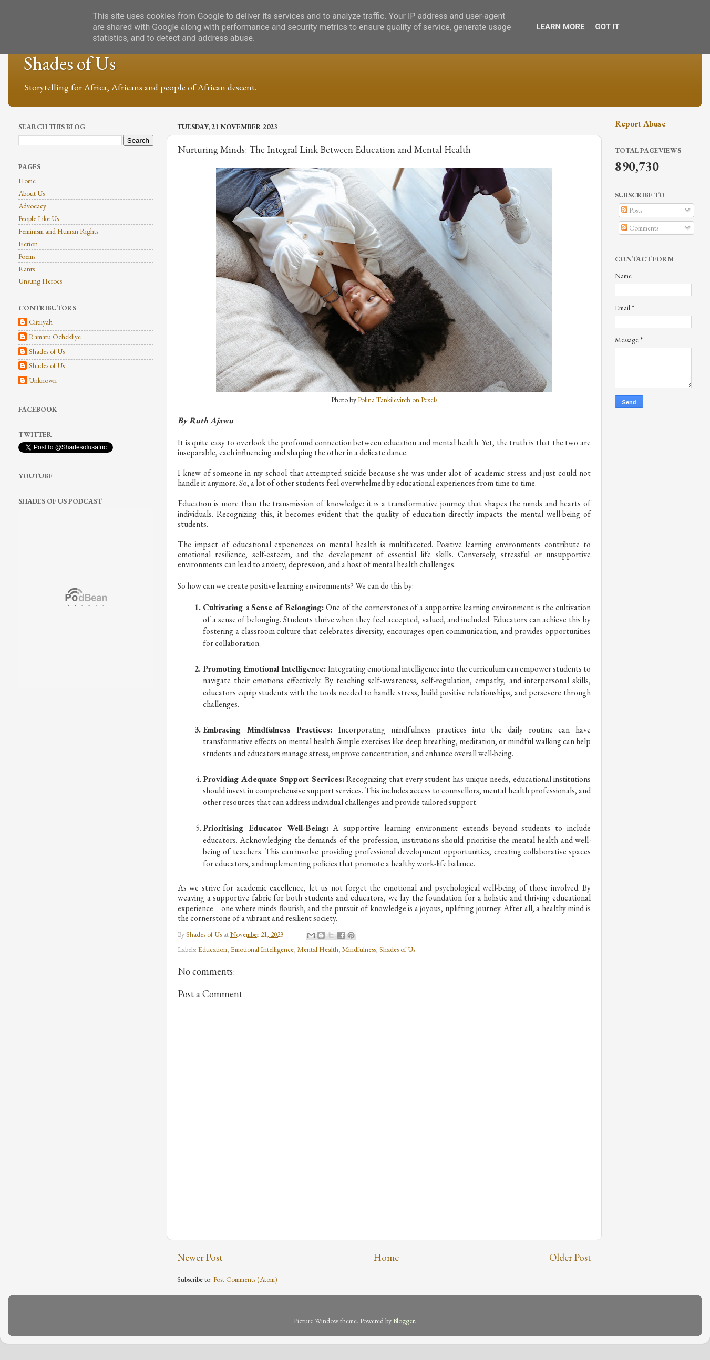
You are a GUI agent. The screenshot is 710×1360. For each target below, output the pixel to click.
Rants (26, 269)
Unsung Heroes (40, 281)
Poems (26, 256)
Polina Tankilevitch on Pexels (397, 399)
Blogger (404, 1320)
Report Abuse (640, 123)
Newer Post (200, 1257)
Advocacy (32, 206)
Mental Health (317, 949)
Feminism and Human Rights (58, 231)
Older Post (570, 1257)
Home (386, 1257)
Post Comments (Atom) (245, 1279)
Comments (639, 228)
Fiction (28, 243)
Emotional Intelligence (262, 949)
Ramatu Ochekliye (55, 336)
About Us (31, 193)
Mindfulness (359, 949)
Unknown (43, 380)
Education (212, 949)
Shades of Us (70, 63)
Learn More (560, 27)
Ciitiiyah (41, 322)
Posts (631, 210)
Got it (607, 27)
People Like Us (38, 218)
